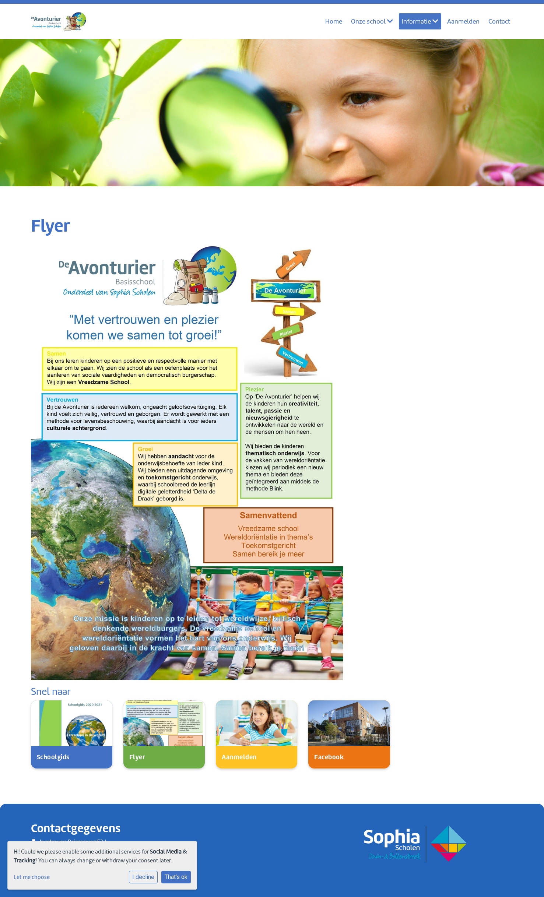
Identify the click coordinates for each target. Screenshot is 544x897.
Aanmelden (464, 21)
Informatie (421, 21)
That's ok (176, 876)
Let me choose (32, 877)
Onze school (373, 21)
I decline (143, 876)
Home (334, 21)
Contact (499, 21)
